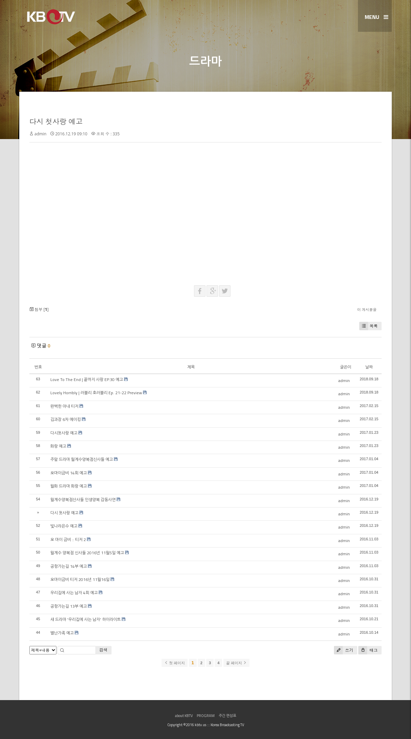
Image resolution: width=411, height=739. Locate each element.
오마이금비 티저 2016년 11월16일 (80, 579)
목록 (368, 326)
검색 (103, 650)
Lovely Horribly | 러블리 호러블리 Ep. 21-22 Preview (96, 392)
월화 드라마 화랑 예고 (68, 486)
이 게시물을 (367, 309)
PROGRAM (206, 715)
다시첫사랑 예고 (63, 433)
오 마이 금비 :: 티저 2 (68, 539)
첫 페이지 (174, 663)
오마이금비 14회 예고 (68, 473)
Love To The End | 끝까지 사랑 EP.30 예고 (86, 379)
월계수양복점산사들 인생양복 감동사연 (83, 499)
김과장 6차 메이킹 (65, 419)
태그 (368, 650)
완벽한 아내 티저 (64, 406)
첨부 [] (39, 309)
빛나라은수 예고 (63, 526)
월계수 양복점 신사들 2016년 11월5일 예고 (87, 553)
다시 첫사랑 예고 (56, 121)
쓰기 (343, 650)
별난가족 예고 (62, 633)
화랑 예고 (58, 446)
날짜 (369, 367)
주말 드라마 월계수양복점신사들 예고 (81, 459)
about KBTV (184, 715)
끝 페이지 (236, 663)
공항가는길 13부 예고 (68, 606)
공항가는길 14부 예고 (68, 566)
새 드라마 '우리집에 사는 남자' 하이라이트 (85, 619)
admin (40, 134)
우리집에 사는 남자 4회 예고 (74, 592)
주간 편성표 (227, 715)
